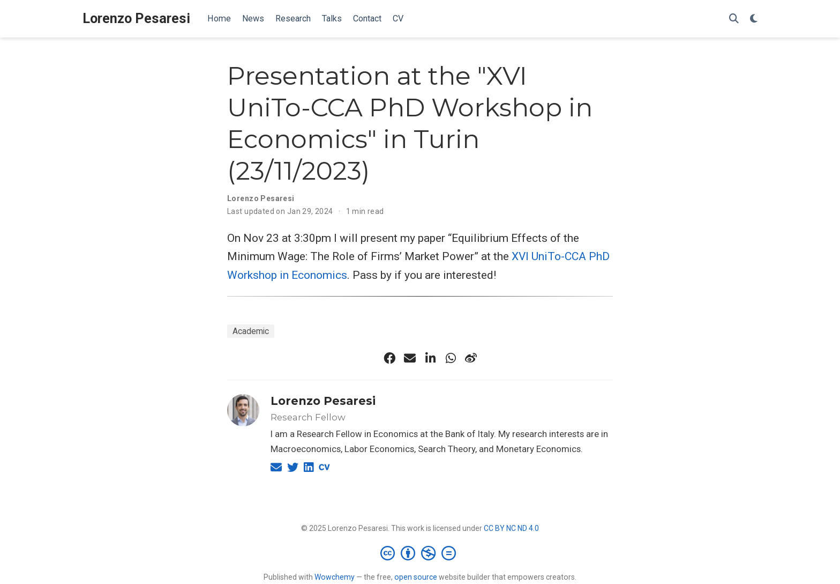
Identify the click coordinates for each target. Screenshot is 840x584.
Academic (250, 331)
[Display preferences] (754, 19)
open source (415, 577)
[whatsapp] (450, 358)
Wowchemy (334, 577)
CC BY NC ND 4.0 (511, 528)
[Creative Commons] (420, 553)
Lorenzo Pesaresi (136, 18)
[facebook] (389, 358)
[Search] (734, 19)
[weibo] (471, 358)
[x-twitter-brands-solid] (369, 358)
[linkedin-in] (430, 358)
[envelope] (410, 358)
